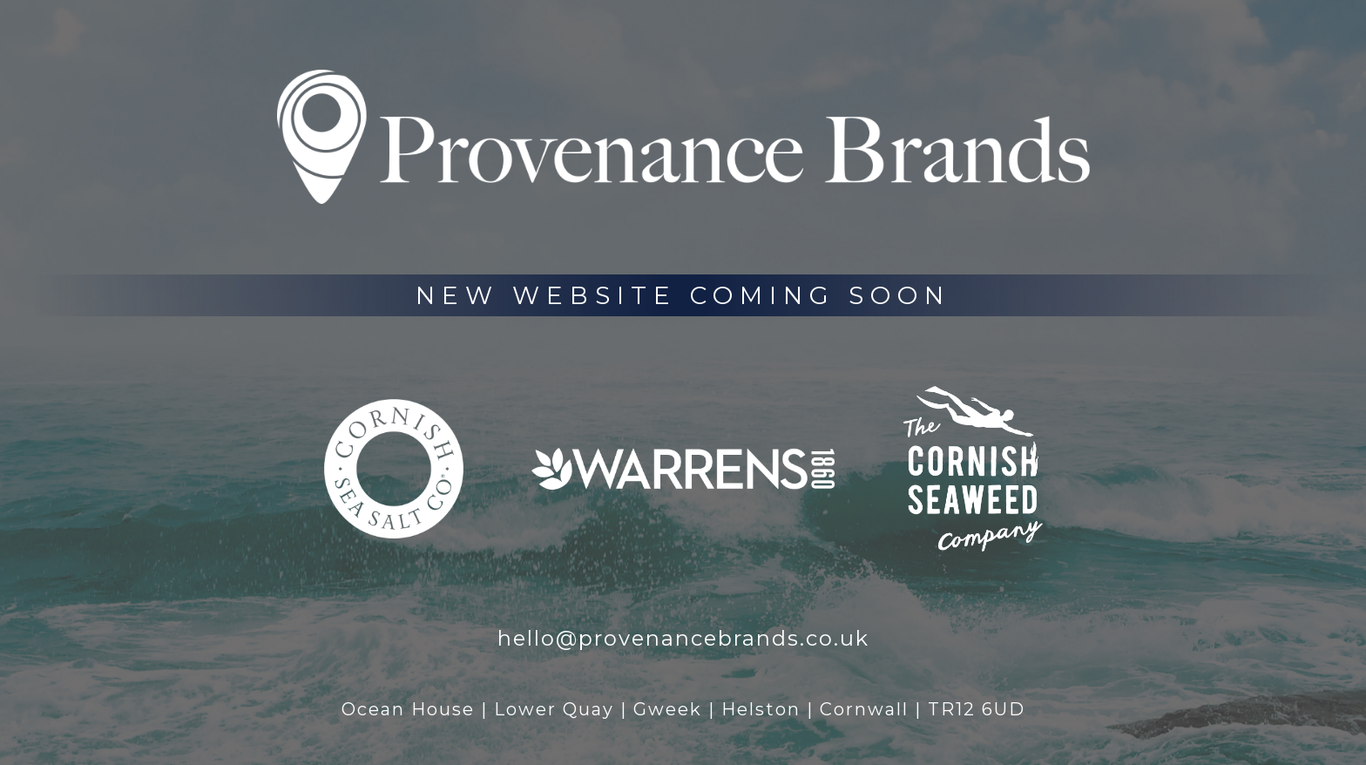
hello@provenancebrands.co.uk (683, 638)
